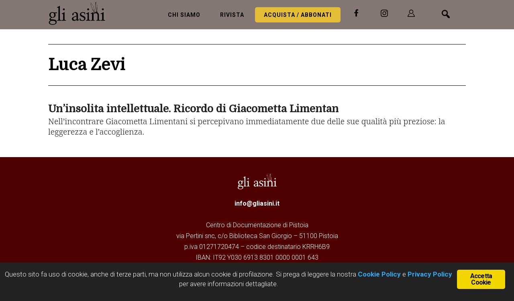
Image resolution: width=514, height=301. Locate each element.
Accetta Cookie (481, 279)
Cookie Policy (378, 274)
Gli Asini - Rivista (80, 13)
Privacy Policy (430, 274)
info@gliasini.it (257, 203)
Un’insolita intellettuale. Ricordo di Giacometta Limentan (193, 109)
